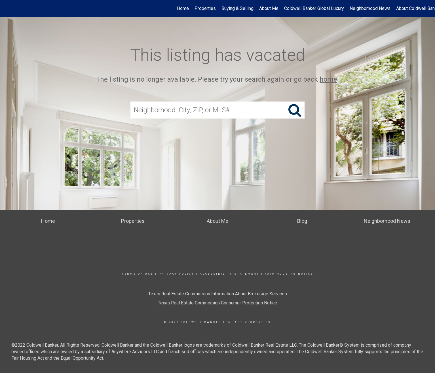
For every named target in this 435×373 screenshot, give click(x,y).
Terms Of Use (137, 273)
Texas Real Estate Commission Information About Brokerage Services (217, 293)
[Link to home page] (7, 8)
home (328, 79)
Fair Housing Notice (289, 273)
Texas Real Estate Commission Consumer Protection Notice (217, 303)
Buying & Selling (237, 8)
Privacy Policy (176, 273)
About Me (268, 8)
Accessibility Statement (229, 273)
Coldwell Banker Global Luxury (314, 8)
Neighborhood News (370, 8)
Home (183, 8)
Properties (205, 8)
